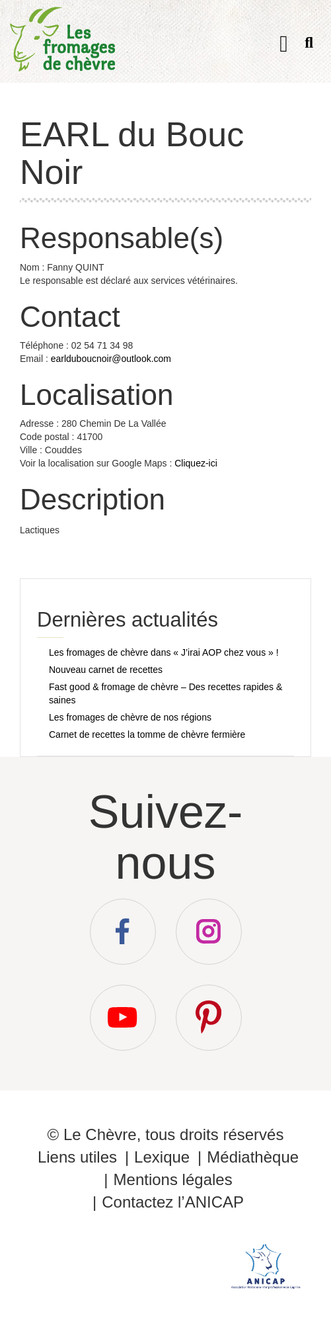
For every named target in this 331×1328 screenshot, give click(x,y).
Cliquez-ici (195, 463)
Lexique (162, 1157)
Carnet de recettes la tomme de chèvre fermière (147, 734)
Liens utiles (77, 1157)
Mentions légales (173, 1179)
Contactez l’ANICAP (173, 1202)
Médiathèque (253, 1157)
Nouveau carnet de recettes (106, 669)
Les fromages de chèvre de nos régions (130, 717)
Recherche (309, 45)
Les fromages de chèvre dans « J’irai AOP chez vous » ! (164, 652)
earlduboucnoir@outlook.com (111, 358)
